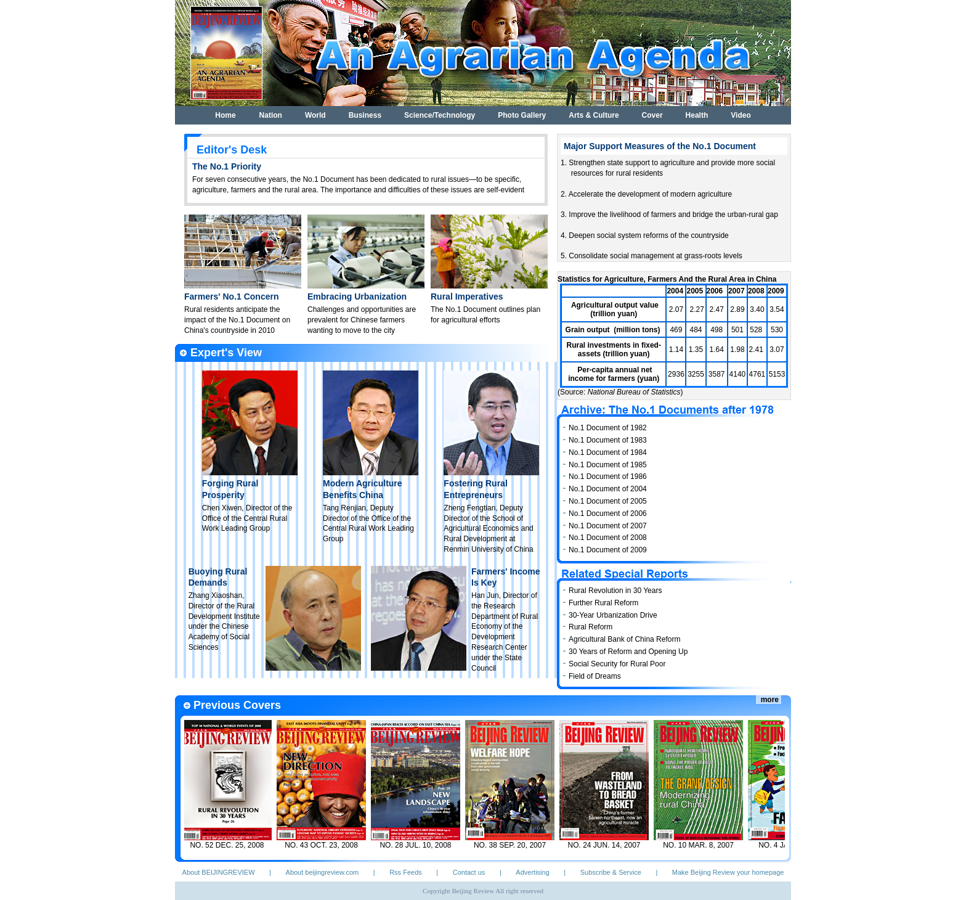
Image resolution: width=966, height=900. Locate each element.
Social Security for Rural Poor (617, 664)
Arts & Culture (594, 115)
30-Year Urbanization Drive (613, 615)
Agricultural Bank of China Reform (624, 639)
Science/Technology (439, 115)
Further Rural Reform (603, 603)
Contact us (469, 872)
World (315, 115)
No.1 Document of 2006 (608, 513)
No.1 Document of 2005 (608, 501)
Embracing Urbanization (357, 296)
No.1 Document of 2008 (608, 537)
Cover (652, 115)
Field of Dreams (595, 676)
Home (225, 115)
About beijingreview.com (322, 872)
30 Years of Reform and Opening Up (628, 651)
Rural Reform (590, 627)
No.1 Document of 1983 (608, 440)
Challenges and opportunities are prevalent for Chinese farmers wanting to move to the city (361, 320)
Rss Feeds (405, 872)
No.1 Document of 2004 (608, 489)
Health (697, 115)
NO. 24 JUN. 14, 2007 (607, 845)
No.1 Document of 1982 (608, 427)
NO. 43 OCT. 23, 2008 (325, 845)
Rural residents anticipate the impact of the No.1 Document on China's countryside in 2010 (237, 320)
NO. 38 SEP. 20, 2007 (513, 845)
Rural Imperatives (467, 296)
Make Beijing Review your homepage (728, 872)
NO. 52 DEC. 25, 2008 (230, 845)
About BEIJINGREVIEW (218, 872)
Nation (270, 115)
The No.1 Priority (226, 166)
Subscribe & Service (610, 872)
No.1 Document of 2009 (608, 550)
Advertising (532, 872)
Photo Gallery (522, 115)
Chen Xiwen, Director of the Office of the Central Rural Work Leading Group (247, 518)
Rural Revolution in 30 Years (615, 590)
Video (740, 115)
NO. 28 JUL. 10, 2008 (419, 845)
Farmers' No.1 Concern (231, 296)
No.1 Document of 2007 (608, 526)
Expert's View (226, 352)
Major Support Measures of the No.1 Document (660, 146)
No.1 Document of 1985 (608, 464)
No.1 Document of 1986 (608, 476)
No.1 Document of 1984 (608, 452)
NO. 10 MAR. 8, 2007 (702, 845)
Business (365, 115)
